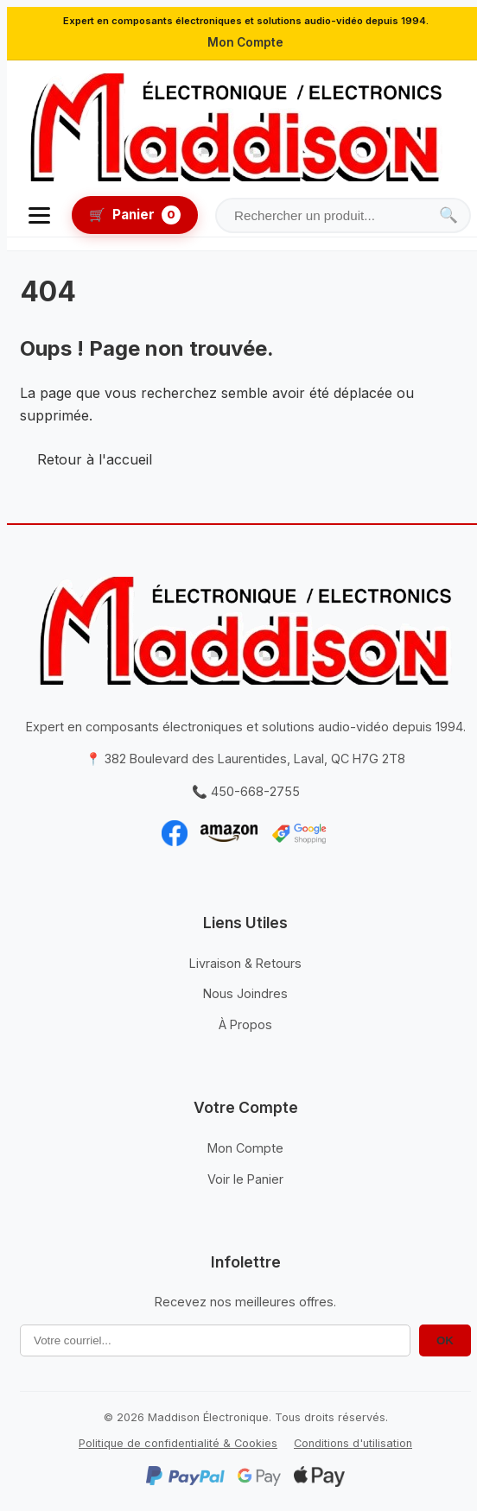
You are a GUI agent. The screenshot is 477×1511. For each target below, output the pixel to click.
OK (445, 1340)
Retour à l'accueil (94, 459)
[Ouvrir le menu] (39, 215)
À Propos (245, 1024)
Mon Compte (245, 42)
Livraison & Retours (245, 963)
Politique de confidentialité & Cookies (178, 1443)
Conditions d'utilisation (353, 1443)
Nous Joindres (245, 993)
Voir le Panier (245, 1179)
